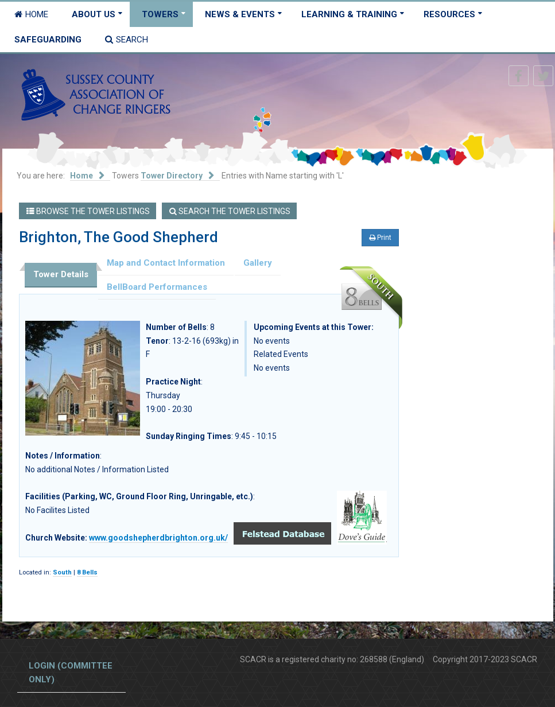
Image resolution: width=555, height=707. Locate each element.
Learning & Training (349, 14)
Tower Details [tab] (60, 274)
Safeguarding (47, 39)
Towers (160, 14)
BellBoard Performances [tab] (157, 287)
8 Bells (87, 572)
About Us (93, 14)
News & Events (240, 14)
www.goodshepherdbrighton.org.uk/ (158, 537)
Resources (449, 14)
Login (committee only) (70, 673)
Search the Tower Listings (229, 211)
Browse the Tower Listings (88, 211)
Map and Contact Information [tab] (166, 263)
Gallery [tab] (257, 263)
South (62, 572)
